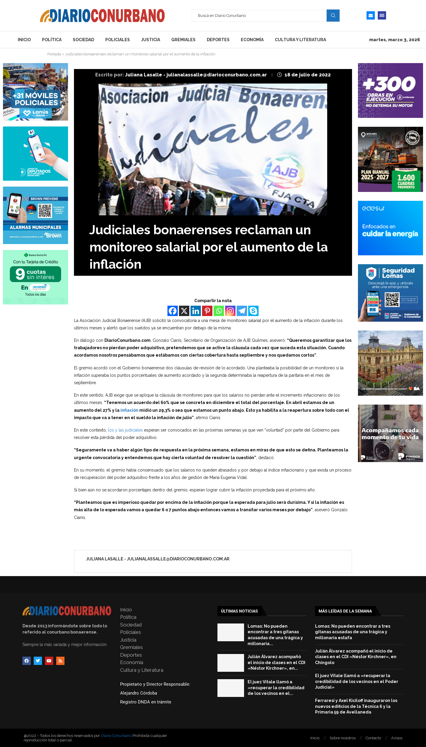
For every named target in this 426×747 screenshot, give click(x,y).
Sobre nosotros (343, 738)
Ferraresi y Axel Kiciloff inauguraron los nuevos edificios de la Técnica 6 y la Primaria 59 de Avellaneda (356, 706)
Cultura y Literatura (300, 39)
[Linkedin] (196, 311)
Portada (54, 54)
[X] (184, 311)
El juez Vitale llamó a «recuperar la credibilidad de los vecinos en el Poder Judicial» (356, 681)
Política (52, 39)
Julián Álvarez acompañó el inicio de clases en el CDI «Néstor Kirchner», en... (276, 662)
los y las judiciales (125, 430)
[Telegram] (242, 311)
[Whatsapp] (219, 311)
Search (333, 15)
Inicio (24, 39)
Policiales (117, 39)
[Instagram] (230, 311)
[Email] (371, 15)
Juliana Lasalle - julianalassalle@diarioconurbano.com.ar (196, 75)
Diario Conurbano (116, 735)
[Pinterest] (207, 311)
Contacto (373, 738)
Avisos (396, 738)
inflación (129, 410)
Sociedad (83, 39)
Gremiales (183, 39)
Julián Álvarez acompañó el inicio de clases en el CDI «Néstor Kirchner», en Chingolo (355, 657)
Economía (252, 39)
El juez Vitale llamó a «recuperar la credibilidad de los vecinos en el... (276, 687)
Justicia (150, 39)
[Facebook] (172, 311)
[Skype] (253, 311)
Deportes (218, 39)
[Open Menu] (382, 15)
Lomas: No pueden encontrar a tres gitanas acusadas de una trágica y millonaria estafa (352, 632)
